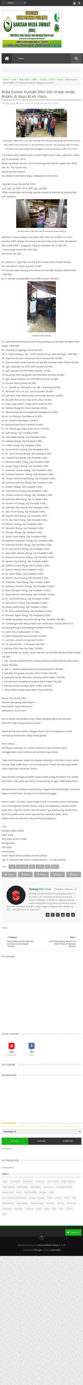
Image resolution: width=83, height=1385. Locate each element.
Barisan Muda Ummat (48, 1245)
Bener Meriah (30, 1192)
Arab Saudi (48, 1187)
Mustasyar (7, 1208)
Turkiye (69, 1208)
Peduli (60, 79)
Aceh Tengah (8, 1187)
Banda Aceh (8, 1192)
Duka (49, 1198)
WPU (5, 1214)
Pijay (54, 1208)
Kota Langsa (22, 1203)
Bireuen (43, 1192)
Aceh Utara (24, 79)
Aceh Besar (28, 1181)
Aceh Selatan (53, 1181)
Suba (61, 1208)
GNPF (66, 1198)
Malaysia (50, 1203)
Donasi (43, 79)
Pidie (47, 1208)
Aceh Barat (15, 1181)
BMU (35, 79)
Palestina (29, 1208)
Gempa (58, 1198)
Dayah (32, 1198)
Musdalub (71, 1203)
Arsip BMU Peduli (64, 1187)
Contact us (73, 1232)
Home (6, 79)
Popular (41, 1141)
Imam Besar (8, 1203)
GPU (52, 79)
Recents (15, 1141)
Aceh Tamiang (68, 1181)
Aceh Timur (22, 1187)
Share (25, 874)
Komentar (68, 1141)
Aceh (13, 79)
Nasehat (18, 1208)
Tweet (9, 874)
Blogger (38, 1250)
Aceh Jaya (40, 1181)
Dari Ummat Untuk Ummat (15, 1198)
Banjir (19, 1192)
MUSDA (60, 1203)
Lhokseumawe (37, 1203)
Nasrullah (56, 1250)
